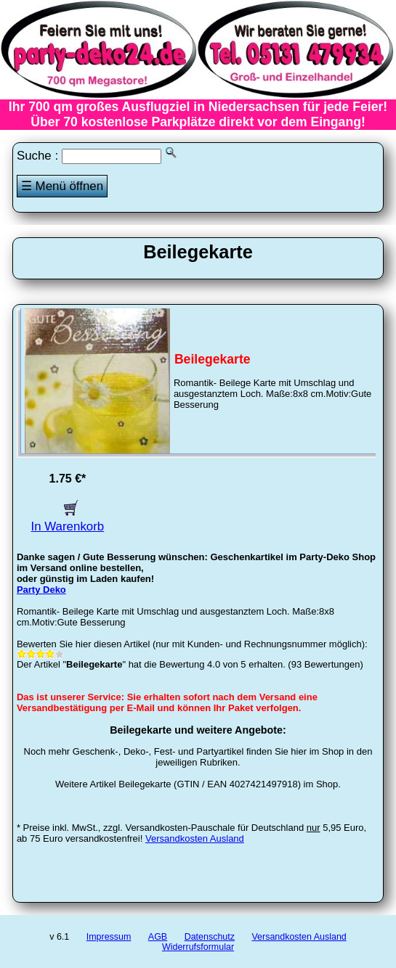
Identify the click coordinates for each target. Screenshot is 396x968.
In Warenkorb (68, 519)
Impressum (109, 937)
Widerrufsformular (198, 947)
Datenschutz (210, 937)
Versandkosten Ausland (194, 838)
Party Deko (41, 589)
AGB (157, 937)
